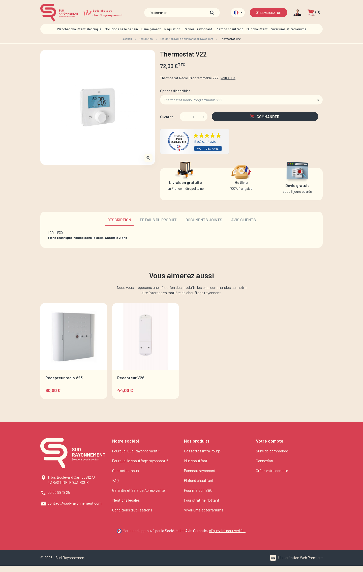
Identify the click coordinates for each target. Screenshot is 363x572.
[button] (314, 13)
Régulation (146, 38)
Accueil (127, 38)
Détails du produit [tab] (158, 219)
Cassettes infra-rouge (202, 451)
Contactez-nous (125, 470)
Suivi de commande (272, 451)
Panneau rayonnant (200, 470)
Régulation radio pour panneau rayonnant (186, 38)
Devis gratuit (268, 12)
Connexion (264, 460)
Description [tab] (119, 219)
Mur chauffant (195, 460)
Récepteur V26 (130, 377)
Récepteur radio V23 (64, 377)
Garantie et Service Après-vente (138, 490)
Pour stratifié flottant (201, 500)
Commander (265, 116)
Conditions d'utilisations (132, 510)
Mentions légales (126, 500)
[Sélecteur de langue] (238, 12)
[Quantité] (193, 116)
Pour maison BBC (198, 490)
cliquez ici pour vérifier (227, 530)
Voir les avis (208, 148)
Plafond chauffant (199, 480)
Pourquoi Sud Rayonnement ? (136, 451)
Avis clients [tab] (243, 219)
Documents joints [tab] (204, 219)
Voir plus (228, 78)
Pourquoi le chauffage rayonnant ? (140, 460)
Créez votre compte (272, 470)
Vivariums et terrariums (203, 510)
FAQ (115, 480)
